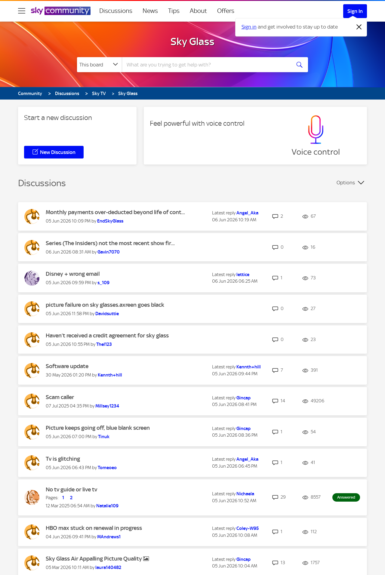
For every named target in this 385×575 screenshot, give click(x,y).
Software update (67, 366)
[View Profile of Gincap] (243, 398)
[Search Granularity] (99, 64)
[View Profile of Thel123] (104, 344)
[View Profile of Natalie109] (107, 506)
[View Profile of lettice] (242, 274)
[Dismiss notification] (359, 27)
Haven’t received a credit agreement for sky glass (107, 335)
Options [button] (346, 183)
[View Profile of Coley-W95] (247, 528)
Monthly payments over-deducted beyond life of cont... (115, 212)
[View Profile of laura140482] (108, 567)
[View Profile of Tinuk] (103, 436)
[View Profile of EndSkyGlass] (110, 221)
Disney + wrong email (73, 273)
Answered (346, 497)
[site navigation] (21, 11)
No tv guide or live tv (71, 489)
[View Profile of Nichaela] (245, 494)
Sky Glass (192, 41)
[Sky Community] (61, 10)
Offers (225, 10)
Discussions (115, 10)
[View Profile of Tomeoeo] (107, 467)
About (198, 10)
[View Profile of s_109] (103, 282)
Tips (174, 10)
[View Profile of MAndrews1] (109, 537)
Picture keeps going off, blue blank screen (98, 427)
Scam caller (60, 397)
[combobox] (205, 64)
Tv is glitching (63, 458)
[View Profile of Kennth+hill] (110, 375)
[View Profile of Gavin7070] (108, 252)
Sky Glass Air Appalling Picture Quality (94, 558)
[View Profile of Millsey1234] (107, 406)
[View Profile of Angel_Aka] (247, 213)
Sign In (355, 11)
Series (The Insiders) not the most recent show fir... (110, 243)
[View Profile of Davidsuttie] (107, 313)
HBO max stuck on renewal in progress (94, 527)
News (150, 10)
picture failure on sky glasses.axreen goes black (105, 304)
